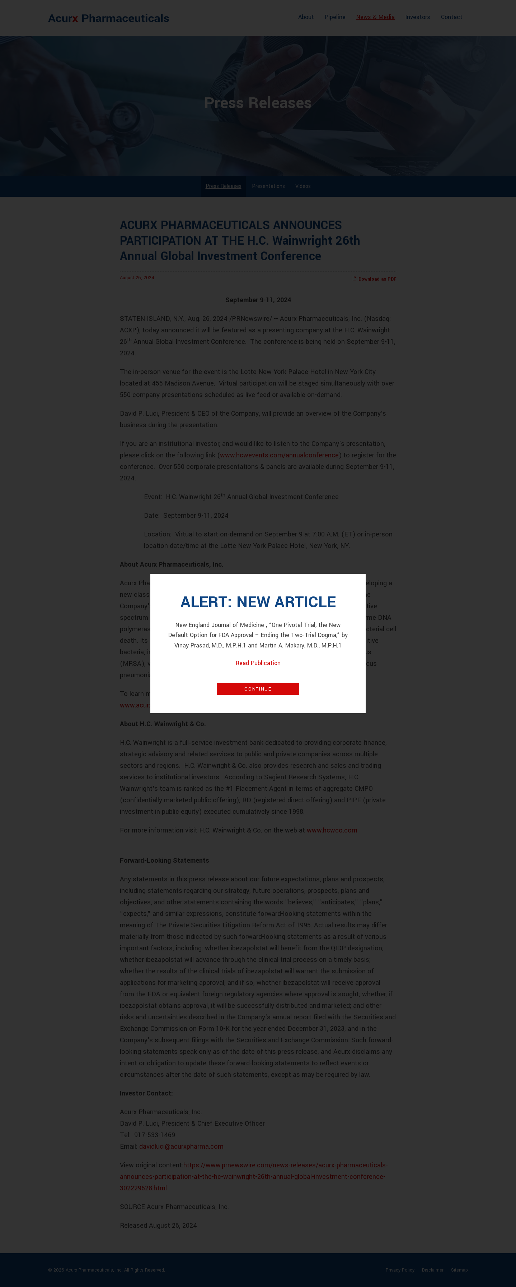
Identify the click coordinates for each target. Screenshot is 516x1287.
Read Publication (258, 663)
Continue (257, 689)
